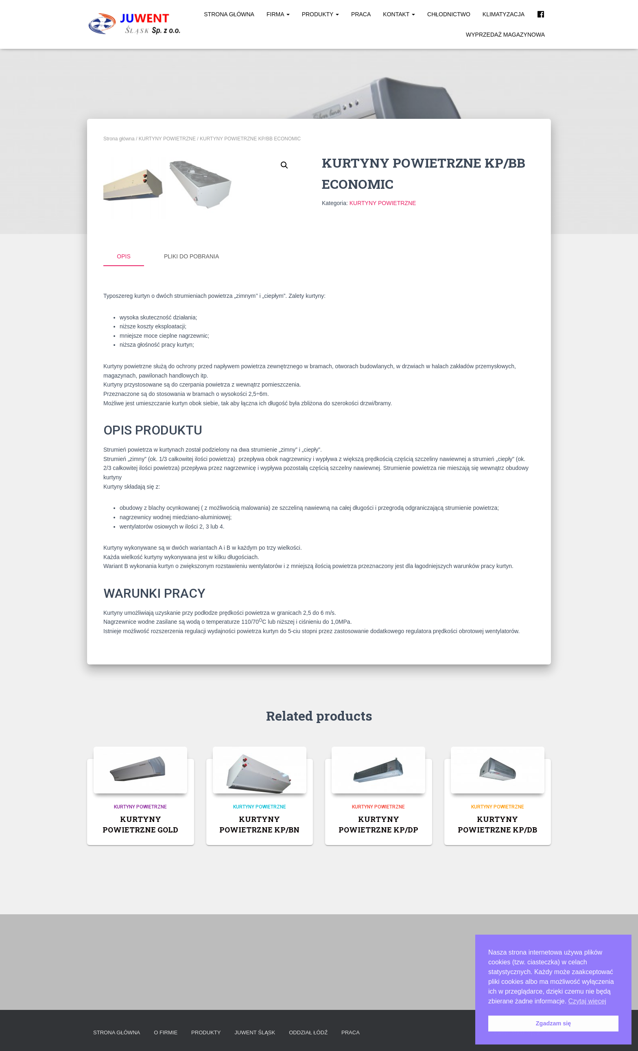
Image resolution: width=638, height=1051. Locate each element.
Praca (361, 14)
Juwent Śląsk (263, 1032)
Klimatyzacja (503, 14)
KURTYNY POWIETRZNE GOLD (140, 920)
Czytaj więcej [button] (587, 1001)
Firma (278, 14)
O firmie (170, 1032)
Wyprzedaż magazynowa (505, 34)
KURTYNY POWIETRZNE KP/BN (259, 920)
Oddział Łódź (320, 1032)
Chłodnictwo (448, 14)
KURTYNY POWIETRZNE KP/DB (497, 920)
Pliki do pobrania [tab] (191, 353)
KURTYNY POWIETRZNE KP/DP (378, 920)
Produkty (320, 14)
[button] (284, 165)
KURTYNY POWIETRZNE (167, 139)
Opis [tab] (123, 353)
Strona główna (229, 14)
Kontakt (399, 14)
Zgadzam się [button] (553, 1023)
